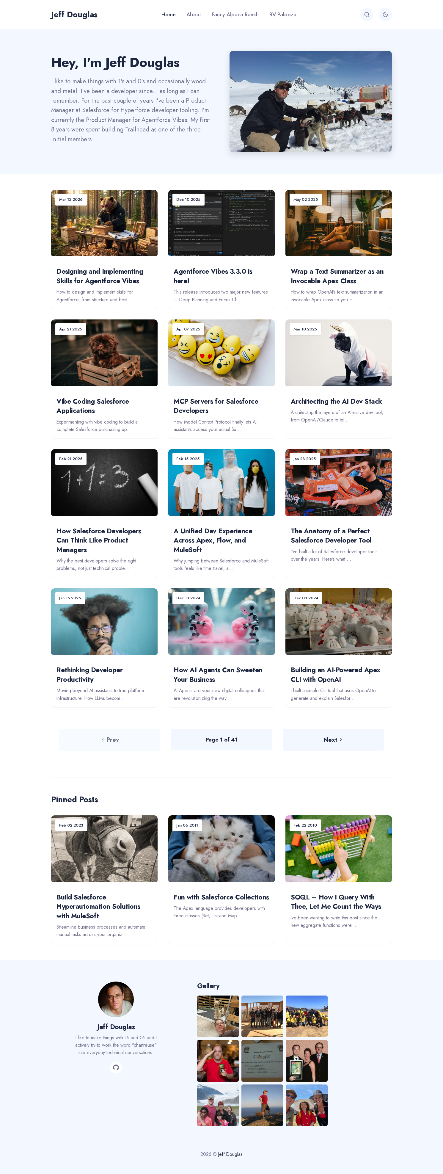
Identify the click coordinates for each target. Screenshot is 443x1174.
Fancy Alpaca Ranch (235, 14)
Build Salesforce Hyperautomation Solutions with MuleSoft (98, 906)
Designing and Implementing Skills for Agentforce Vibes (99, 276)
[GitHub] (116, 1067)
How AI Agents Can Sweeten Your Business (218, 674)
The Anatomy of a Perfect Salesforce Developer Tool (331, 535)
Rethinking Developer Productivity (89, 674)
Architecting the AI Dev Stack (336, 401)
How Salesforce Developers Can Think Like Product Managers (98, 540)
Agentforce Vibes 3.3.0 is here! (213, 276)
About (193, 14)
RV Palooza (282, 14)
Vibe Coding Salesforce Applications (92, 406)
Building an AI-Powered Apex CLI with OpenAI (335, 674)
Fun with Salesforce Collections (221, 897)
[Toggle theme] (385, 14)
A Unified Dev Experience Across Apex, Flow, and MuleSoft (213, 540)
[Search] (366, 14)
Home (168, 14)
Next (333, 739)
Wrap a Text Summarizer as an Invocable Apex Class (337, 276)
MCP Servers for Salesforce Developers (216, 406)
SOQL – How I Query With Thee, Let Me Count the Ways (336, 901)
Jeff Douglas (74, 14)
